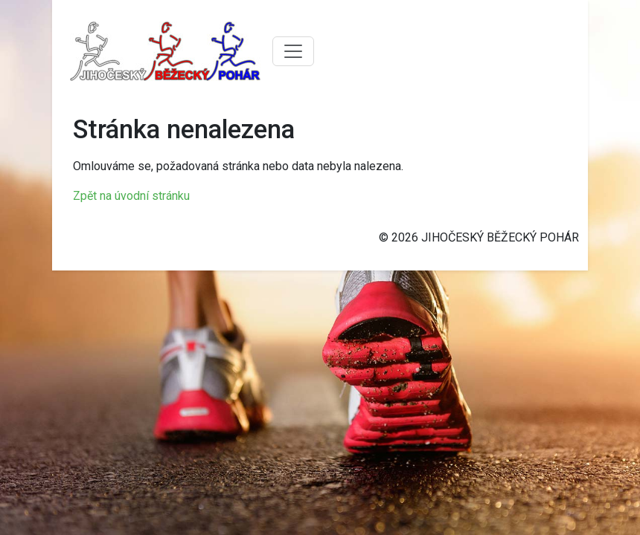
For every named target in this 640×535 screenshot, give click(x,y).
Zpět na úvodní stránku (131, 196)
